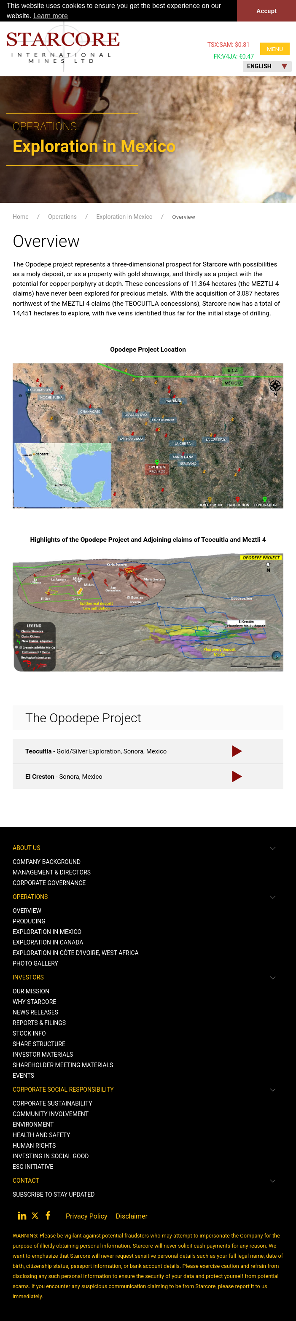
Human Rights (34, 1145)
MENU (275, 49)
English (267, 66)
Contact (26, 1180)
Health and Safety (41, 1135)
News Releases (35, 1012)
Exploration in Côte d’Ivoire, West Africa (76, 953)
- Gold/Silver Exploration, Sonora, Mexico (96, 751)
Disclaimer (132, 1216)
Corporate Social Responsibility (63, 1089)
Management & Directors (52, 872)
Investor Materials (43, 1054)
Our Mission (31, 991)
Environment (33, 1124)
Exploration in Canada (48, 942)
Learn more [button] (50, 15)
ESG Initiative (33, 1166)
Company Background (47, 861)
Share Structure (39, 1044)
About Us (26, 848)
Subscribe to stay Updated (53, 1194)
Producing (29, 921)
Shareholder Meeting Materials (63, 1065)
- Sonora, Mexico (63, 776)
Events (23, 1075)
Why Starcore (34, 1001)
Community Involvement (51, 1114)
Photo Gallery (35, 963)
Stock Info (29, 1033)
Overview (183, 216)
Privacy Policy (87, 1216)
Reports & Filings (39, 1023)
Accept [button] (266, 11)
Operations (62, 216)
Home (21, 216)
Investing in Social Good (51, 1156)
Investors (28, 977)
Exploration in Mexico (124, 216)
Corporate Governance (49, 883)
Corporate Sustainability (52, 1103)
